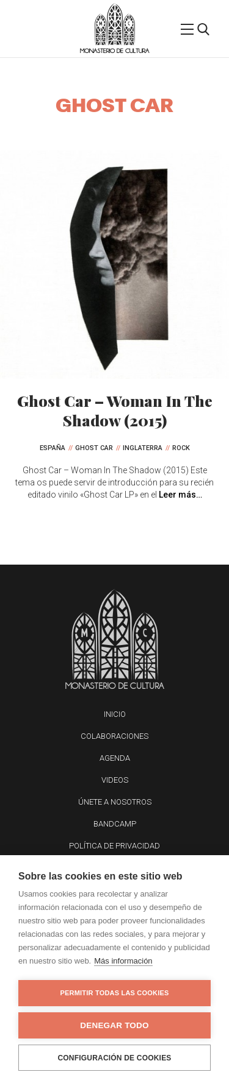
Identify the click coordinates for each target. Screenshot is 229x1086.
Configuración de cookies (114, 1058)
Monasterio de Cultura (114, 51)
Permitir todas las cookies (114, 992)
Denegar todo (114, 1025)
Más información (123, 960)
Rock (181, 448)
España (52, 448)
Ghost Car (94, 448)
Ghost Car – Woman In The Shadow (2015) (115, 410)
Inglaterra (142, 448)
